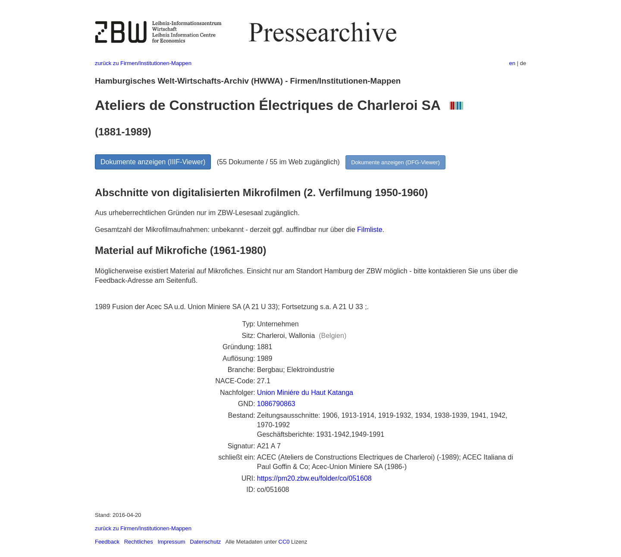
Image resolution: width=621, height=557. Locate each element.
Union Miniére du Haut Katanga (305, 392)
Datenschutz (205, 541)
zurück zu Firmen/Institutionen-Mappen (143, 63)
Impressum (171, 541)
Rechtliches (138, 541)
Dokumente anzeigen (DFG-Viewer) (395, 162)
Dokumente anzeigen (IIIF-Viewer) (152, 162)
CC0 (284, 541)
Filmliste (370, 229)
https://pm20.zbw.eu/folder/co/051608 (314, 478)
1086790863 (276, 403)
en (512, 63)
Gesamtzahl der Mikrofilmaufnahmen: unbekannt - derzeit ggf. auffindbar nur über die (226, 229)
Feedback (107, 541)
